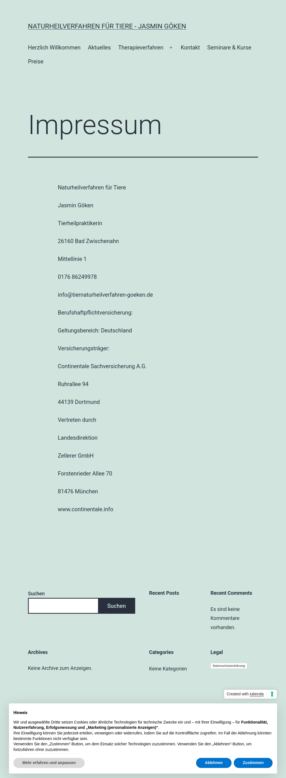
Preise (36, 61)
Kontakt (190, 47)
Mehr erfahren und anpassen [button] (49, 762)
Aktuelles (99, 47)
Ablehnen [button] (214, 762)
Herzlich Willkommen (54, 47)
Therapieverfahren (140, 47)
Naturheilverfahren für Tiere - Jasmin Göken (107, 26)
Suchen (36, 593)
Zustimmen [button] (253, 762)
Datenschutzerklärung (229, 665)
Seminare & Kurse (229, 47)
